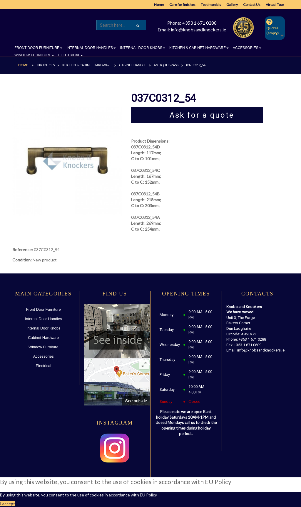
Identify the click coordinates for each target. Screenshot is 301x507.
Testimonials (211, 4)
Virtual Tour (275, 4)
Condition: (22, 259)
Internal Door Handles (43, 319)
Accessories (43, 356)
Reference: (22, 249)
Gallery (232, 4)
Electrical (43, 366)
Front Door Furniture (43, 309)
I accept (7, 503)
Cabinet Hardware (43, 337)
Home (159, 4)
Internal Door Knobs (43, 328)
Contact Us (251, 4)
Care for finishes (182, 4)
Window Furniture (43, 347)
